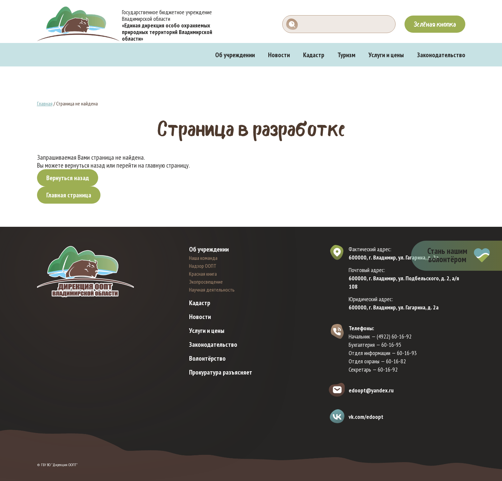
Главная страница (68, 195)
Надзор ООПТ (202, 265)
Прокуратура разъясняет (220, 372)
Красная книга (203, 273)
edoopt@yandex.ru (371, 390)
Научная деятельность (212, 289)
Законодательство (441, 55)
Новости (279, 55)
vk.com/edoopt (366, 417)
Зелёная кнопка (435, 24)
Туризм (346, 55)
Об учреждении (235, 55)
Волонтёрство (207, 358)
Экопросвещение (206, 281)
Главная (45, 103)
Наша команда (203, 258)
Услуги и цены (386, 55)
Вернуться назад (67, 178)
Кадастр (313, 55)
